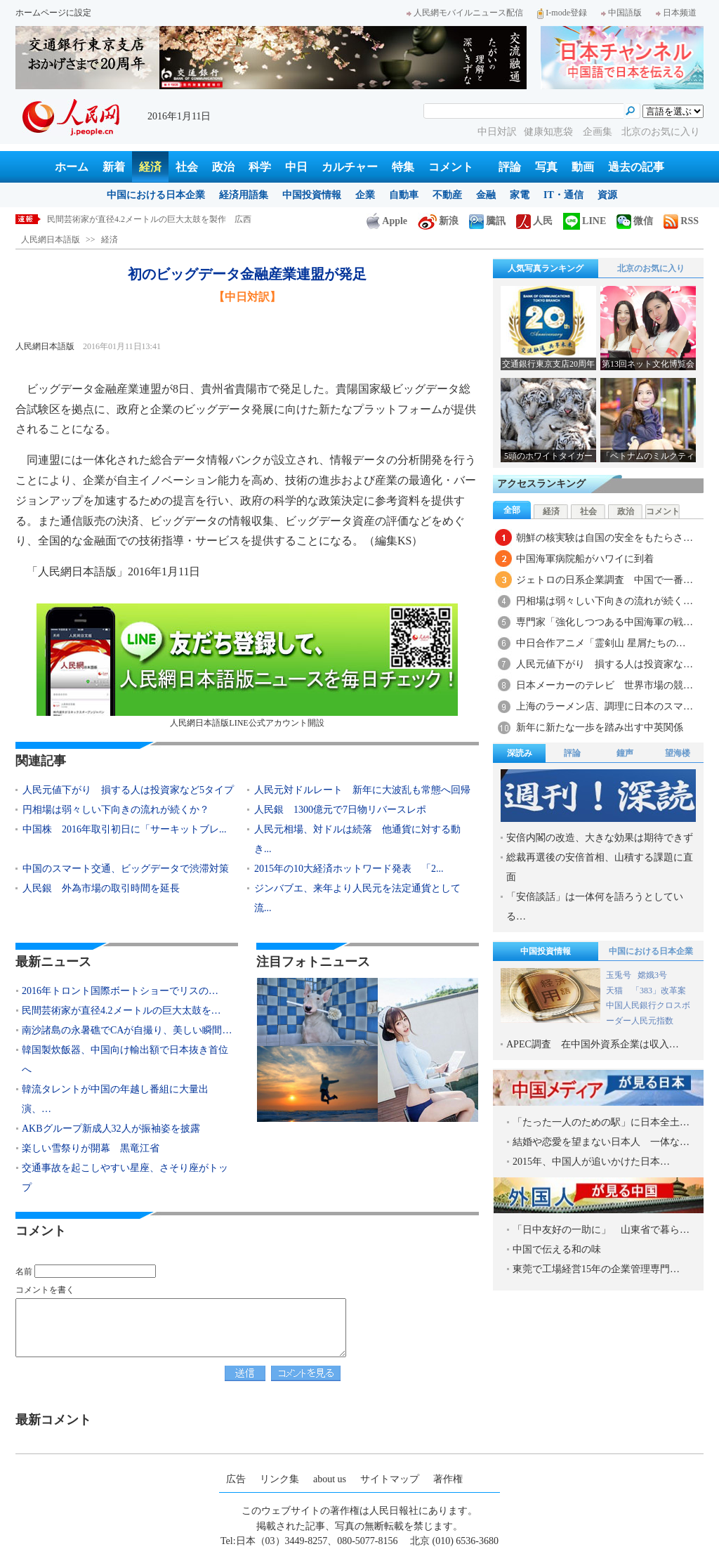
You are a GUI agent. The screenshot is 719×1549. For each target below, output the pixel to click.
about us (329, 1479)
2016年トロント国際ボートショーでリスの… (120, 991)
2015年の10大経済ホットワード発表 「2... (349, 868)
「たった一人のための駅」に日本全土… (601, 1122)
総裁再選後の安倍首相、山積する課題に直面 (599, 867)
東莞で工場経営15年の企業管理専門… (596, 1269)
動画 (583, 167)
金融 (486, 195)
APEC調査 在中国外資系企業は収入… (592, 1044)
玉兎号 (618, 975)
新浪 (438, 221)
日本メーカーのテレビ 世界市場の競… (604, 685)
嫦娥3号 (652, 975)
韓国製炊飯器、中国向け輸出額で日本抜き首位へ (125, 1060)
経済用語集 (243, 195)
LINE (584, 221)
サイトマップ (389, 1479)
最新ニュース (53, 962)
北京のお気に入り (660, 131)
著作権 (448, 1479)
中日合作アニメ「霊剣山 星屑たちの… (601, 643)
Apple (387, 221)
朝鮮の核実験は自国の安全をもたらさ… (604, 537)
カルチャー (350, 167)
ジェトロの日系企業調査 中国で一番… (604, 580)
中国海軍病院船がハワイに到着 (585, 559)
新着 (114, 167)
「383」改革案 (658, 990)
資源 (607, 195)
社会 (187, 167)
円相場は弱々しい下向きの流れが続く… (604, 601)
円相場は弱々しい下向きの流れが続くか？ (115, 809)
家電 (519, 195)
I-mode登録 (562, 13)
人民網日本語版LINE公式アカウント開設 (247, 665)
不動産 (447, 195)
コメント (450, 167)
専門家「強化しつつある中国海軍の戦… (604, 622)
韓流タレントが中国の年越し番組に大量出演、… (115, 1099)
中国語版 (621, 13)
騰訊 (487, 221)
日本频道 (676, 13)
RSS (681, 221)
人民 (534, 221)
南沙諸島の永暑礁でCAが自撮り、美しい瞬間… (127, 1030)
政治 (223, 167)
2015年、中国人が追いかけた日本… (591, 1161)
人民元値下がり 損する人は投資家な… (604, 664)
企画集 (599, 131)
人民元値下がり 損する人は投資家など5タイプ (128, 790)
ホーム (71, 167)
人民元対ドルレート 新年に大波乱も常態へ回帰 (362, 790)
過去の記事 (636, 167)
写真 (546, 167)
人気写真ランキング (545, 268)
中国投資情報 (311, 195)
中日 (296, 167)
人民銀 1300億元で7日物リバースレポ (340, 809)
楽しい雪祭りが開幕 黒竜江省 (90, 1148)
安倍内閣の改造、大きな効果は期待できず (599, 837)
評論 (510, 167)
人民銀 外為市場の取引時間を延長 (101, 888)
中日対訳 (497, 131)
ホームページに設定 (53, 13)
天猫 (615, 990)
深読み (519, 753)
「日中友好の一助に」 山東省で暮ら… (601, 1229)
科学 (260, 167)
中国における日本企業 (156, 195)
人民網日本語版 (50, 239)
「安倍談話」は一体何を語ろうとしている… (594, 906)
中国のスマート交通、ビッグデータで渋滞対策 (125, 868)
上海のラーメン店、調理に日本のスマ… (604, 706)
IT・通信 (563, 195)
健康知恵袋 (550, 131)
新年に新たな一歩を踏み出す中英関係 (599, 727)
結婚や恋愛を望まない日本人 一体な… (601, 1142)
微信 (634, 221)
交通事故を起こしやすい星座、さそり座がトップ (125, 1178)
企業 (365, 195)
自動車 (403, 195)
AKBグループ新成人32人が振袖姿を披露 (111, 1128)
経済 (150, 167)
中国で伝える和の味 (557, 1249)
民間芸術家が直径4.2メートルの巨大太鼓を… (121, 1010)
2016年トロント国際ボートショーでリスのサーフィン (148, 219)
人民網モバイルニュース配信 (465, 13)
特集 (403, 167)
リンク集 (279, 1479)
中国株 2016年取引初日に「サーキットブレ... (124, 829)
